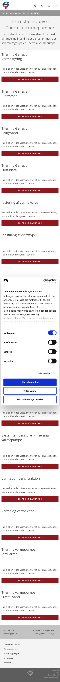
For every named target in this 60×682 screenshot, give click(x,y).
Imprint (56, 679)
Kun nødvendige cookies (30, 399)
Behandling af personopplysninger (51, 676)
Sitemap (55, 670)
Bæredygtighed (10, 633)
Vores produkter (11, 649)
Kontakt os (9, 662)
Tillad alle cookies (30, 382)
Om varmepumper (12, 644)
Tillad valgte (30, 390)
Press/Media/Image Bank (43, 630)
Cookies (56, 673)
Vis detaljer (45, 373)
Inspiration (9, 658)
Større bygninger (11, 653)
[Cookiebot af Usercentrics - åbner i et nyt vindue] (43, 281)
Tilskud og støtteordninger (43, 633)
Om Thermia (8, 630)
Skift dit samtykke (30, 79)
